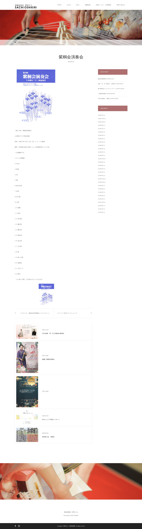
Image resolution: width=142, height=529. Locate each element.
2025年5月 (100, 135)
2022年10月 (101, 182)
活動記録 (87, 5)
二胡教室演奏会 (102, 93)
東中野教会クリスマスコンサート (107, 88)
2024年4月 (100, 155)
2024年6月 (100, 148)
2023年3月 (100, 172)
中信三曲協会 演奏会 (104, 98)
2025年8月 (100, 125)
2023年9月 (100, 162)
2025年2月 (100, 142)
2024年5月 (100, 152)
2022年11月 (101, 179)
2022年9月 (100, 185)
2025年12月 (101, 118)
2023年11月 (101, 158)
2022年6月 (100, 192)
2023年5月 (100, 169)
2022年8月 (100, 189)
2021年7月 (100, 209)
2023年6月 (100, 165)
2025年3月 (100, 138)
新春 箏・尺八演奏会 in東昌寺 (106, 83)
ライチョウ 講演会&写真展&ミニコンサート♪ (34, 313)
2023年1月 (100, 175)
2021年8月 (100, 205)
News (77, 5)
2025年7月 (100, 128)
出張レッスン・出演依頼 (103, 5)
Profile (59, 5)
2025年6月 (100, 132)
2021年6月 (100, 212)
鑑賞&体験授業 (102, 79)
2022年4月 (100, 195)
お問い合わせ (120, 5)
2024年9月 (100, 145)
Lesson (69, 5)
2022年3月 (100, 199)
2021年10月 (101, 202)
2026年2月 (100, 115)
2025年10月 (101, 122)
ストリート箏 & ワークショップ (67, 313)
